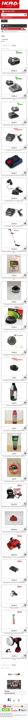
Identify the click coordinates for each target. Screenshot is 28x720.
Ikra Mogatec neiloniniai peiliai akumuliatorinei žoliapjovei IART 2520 (14, 278)
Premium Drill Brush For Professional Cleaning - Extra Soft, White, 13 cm (14, 659)
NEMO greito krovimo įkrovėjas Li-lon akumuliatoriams (14, 582)
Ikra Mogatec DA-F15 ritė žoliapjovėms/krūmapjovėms (14, 329)
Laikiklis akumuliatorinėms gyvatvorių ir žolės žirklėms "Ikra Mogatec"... (14, 252)
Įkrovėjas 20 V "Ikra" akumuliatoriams (14, 150)
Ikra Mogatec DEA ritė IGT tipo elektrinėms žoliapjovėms (14, 380)
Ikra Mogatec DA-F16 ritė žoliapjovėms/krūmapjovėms (14, 355)
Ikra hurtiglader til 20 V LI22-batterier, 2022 (14, 226)
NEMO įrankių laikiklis (14, 607)
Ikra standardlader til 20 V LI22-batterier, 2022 (14, 200)
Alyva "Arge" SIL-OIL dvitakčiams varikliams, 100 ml (14, 430)
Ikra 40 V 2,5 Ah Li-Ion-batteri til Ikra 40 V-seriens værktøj (14, 73)
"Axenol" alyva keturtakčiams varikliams (14, 405)
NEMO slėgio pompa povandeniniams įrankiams (14, 633)
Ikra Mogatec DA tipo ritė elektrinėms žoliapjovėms (14, 304)
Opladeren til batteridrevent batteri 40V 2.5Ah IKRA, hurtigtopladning (14, 99)
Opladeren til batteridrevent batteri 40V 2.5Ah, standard (14, 125)
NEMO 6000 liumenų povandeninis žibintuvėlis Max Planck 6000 (14, 506)
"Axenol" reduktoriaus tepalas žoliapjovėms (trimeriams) (14, 456)
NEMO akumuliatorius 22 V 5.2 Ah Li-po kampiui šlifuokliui (14, 557)
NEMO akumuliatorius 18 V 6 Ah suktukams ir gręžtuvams (13, 532)
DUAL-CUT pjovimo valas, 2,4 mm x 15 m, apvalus (14, 481)
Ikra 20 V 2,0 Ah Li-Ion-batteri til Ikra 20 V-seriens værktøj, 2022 (14, 175)
